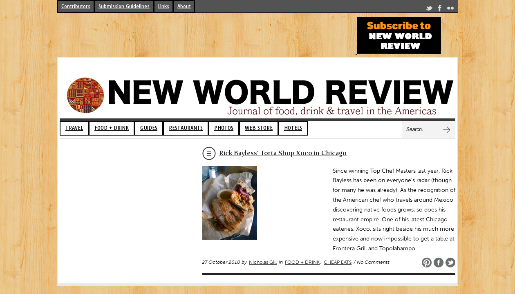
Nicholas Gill (263, 262)
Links (163, 6)
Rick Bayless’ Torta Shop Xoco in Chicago (283, 153)
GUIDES (148, 128)
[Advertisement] (206, 35)
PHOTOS (223, 128)
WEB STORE (259, 128)
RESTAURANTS (186, 128)
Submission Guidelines (124, 6)
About (184, 6)
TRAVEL (74, 128)
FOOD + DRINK (111, 128)
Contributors (75, 6)
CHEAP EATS (338, 262)
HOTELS (293, 128)
